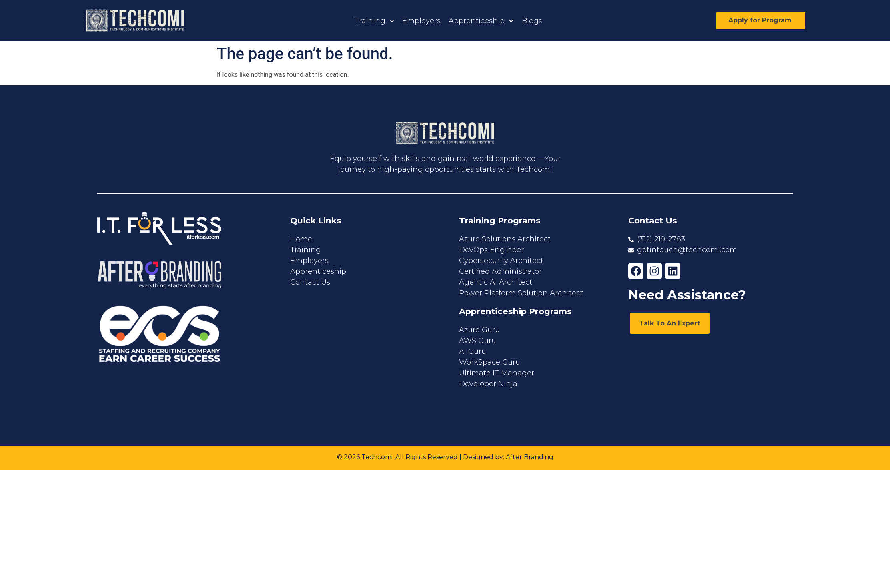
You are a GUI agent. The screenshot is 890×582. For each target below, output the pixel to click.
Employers (421, 20)
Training (375, 21)
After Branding (529, 457)
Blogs (532, 20)
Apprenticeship (481, 21)
